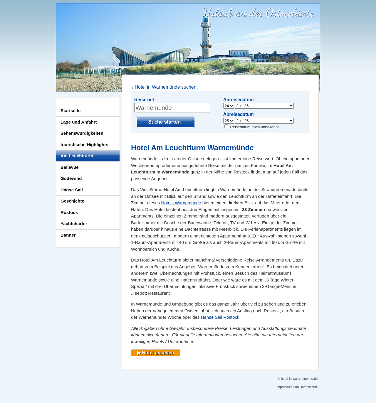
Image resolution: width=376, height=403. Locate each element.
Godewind (71, 178)
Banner (68, 234)
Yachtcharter (74, 223)
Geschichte (72, 200)
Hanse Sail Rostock (220, 317)
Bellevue (70, 167)
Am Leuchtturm (77, 155)
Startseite (70, 110)
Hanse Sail (72, 189)
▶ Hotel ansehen (155, 352)
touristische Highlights (84, 144)
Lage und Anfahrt (79, 121)
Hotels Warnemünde (181, 202)
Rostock (69, 212)
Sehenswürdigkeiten (82, 133)
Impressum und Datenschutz (297, 387)
